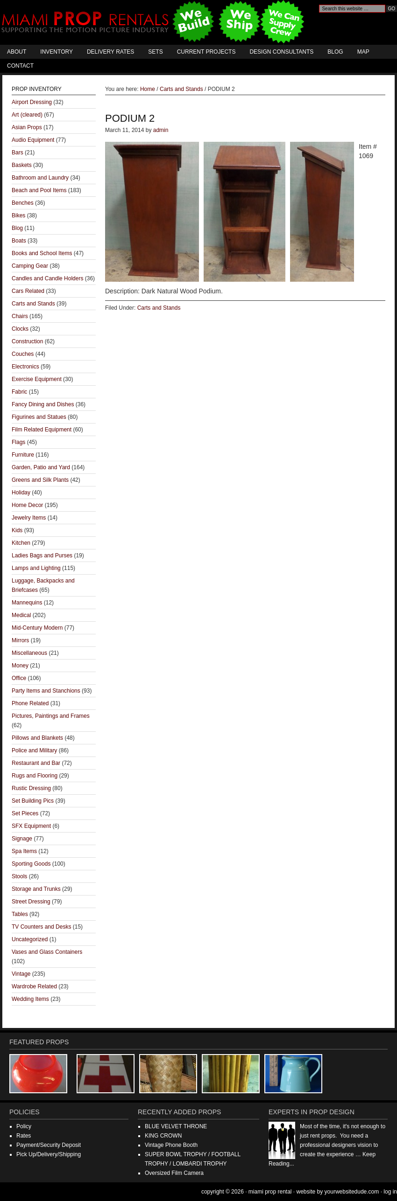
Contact (20, 65)
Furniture (23, 454)
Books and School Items (42, 253)
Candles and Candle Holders (47, 278)
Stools (19, 876)
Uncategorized (30, 939)
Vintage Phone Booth (171, 1145)
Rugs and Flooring (34, 775)
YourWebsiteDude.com (352, 1191)
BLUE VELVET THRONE (176, 1126)
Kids (17, 530)
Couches (23, 354)
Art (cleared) (27, 114)
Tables (20, 914)
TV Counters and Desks (41, 926)
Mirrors (20, 640)
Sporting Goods (31, 864)
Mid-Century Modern (37, 628)
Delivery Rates (110, 52)
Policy (23, 1126)
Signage (22, 838)
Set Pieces (25, 813)
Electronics (25, 366)
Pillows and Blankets (37, 738)
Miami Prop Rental (154, 22)
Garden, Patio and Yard (41, 467)
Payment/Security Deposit (48, 1145)
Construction (27, 341)
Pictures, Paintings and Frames (51, 716)
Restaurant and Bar (36, 763)
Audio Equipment (33, 140)
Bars (17, 152)
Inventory (56, 52)
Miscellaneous (29, 653)
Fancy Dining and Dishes (43, 404)
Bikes (18, 215)
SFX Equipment (31, 826)
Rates (23, 1135)
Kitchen (21, 543)
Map (363, 52)
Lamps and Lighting (36, 568)
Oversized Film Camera (174, 1173)
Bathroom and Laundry (40, 177)
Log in (390, 1191)
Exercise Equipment (37, 379)
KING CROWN (163, 1135)
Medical (21, 615)
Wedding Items (30, 999)
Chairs (20, 316)
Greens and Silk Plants (40, 480)
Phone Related (30, 703)
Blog (335, 52)
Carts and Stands (159, 308)
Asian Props (27, 127)
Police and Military (34, 750)
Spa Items (24, 851)
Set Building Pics (33, 801)
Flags (18, 442)
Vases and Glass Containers (47, 952)
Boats (19, 240)
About (16, 52)
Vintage (21, 974)
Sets (155, 52)
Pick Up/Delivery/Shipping (48, 1154)
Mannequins (27, 602)
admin (161, 130)
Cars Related (28, 291)
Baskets (22, 165)
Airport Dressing (32, 102)
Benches (23, 203)
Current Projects (206, 52)
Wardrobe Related (34, 986)
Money (20, 665)
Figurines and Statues (39, 417)
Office (19, 678)
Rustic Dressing (31, 788)
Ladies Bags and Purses (42, 555)
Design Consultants (281, 52)
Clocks (20, 329)
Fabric (19, 392)
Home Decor (27, 505)
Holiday (21, 492)
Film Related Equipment (41, 429)
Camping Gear (30, 266)
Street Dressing (31, 901)
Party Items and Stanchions (46, 690)
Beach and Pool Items (39, 190)
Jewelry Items (29, 517)
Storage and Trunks (36, 889)
